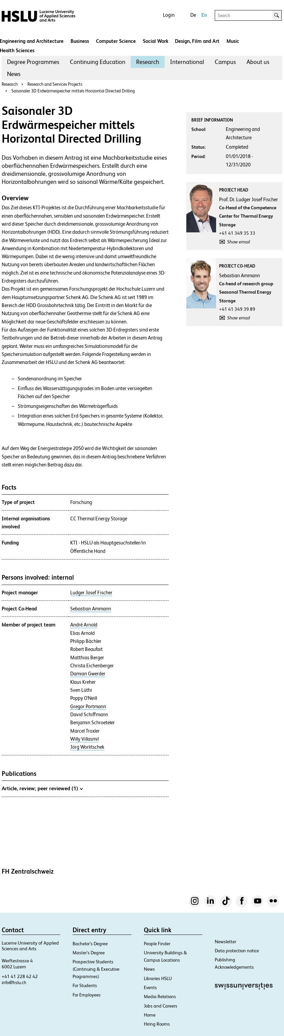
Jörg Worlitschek (87, 747)
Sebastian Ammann (90, 608)
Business (80, 41)
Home (150, 1015)
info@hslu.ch (14, 982)
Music (232, 41)
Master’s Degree (89, 952)
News (13, 73)
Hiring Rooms (157, 1024)
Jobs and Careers (160, 1006)
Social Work (155, 41)
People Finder (157, 943)
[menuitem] (33, 62)
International (187, 61)
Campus (225, 61)
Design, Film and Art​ (197, 41)
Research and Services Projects (54, 84)
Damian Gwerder (87, 673)
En (204, 15)
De (193, 15)
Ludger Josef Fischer (91, 592)
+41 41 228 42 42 (20, 976)
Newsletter (225, 941)
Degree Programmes (33, 61)
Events (150, 987)
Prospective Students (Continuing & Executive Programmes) (96, 969)
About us (258, 61)
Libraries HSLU (158, 978)
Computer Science (116, 41)
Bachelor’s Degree (90, 943)
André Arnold (83, 624)
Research (147, 61)
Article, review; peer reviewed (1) (42, 788)
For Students (85, 985)
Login (169, 15)
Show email (238, 241)
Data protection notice (237, 950)
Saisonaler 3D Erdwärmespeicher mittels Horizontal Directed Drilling (73, 90)
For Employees (87, 994)
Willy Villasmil (84, 739)
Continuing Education (97, 61)
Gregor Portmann (88, 706)
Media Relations (160, 996)
